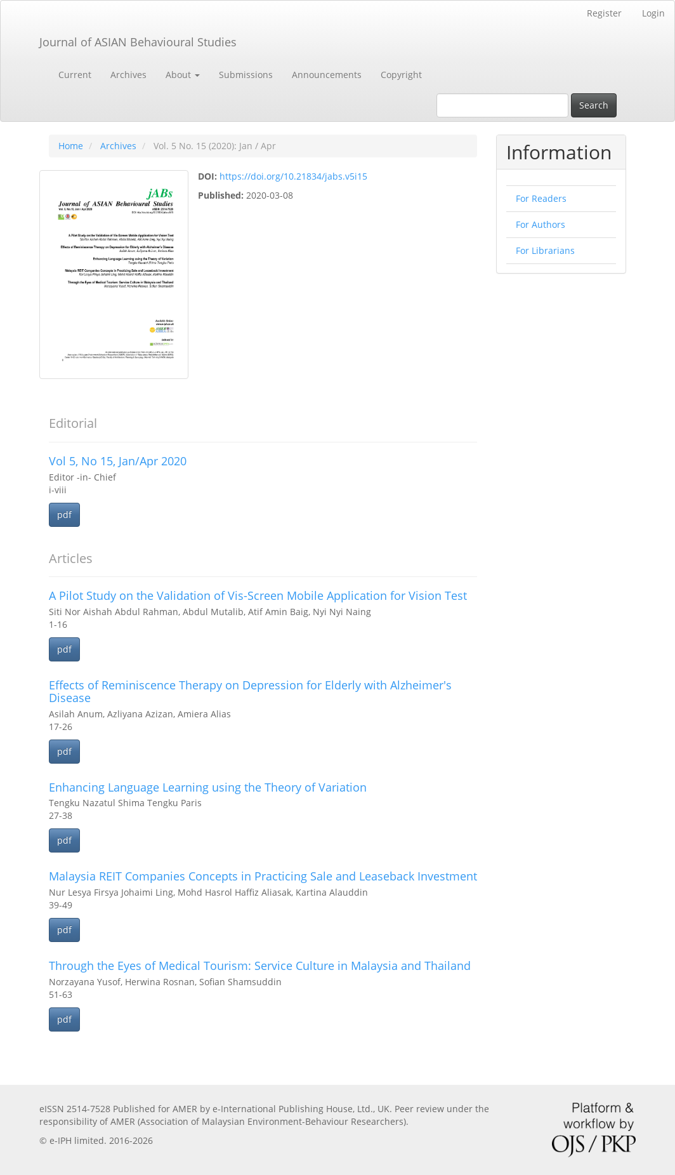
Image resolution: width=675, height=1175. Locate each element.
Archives (128, 75)
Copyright (401, 75)
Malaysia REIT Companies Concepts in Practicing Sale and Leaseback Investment (263, 876)
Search (593, 105)
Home (70, 146)
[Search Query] (502, 105)
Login (653, 13)
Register (604, 13)
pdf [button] (64, 514)
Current (74, 75)
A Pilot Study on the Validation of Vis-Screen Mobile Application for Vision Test (258, 595)
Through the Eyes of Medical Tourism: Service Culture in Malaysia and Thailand (260, 965)
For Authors (540, 224)
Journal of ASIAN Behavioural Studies (138, 42)
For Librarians (545, 250)
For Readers (541, 198)
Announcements (327, 75)
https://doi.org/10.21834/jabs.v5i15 (293, 176)
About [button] (183, 75)
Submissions (246, 75)
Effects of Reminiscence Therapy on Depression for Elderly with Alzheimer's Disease (250, 691)
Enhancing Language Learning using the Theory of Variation (208, 787)
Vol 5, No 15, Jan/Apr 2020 (118, 460)
